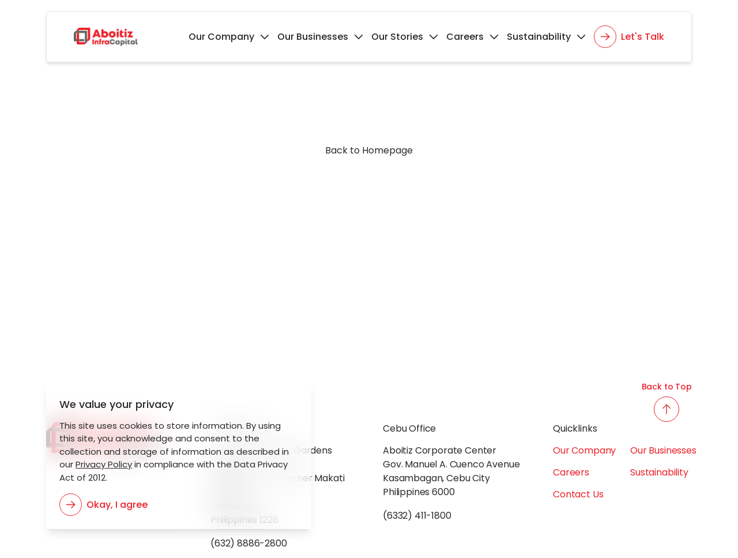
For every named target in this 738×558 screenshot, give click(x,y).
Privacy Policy (100, 464)
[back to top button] (666, 409)
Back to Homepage (369, 150)
